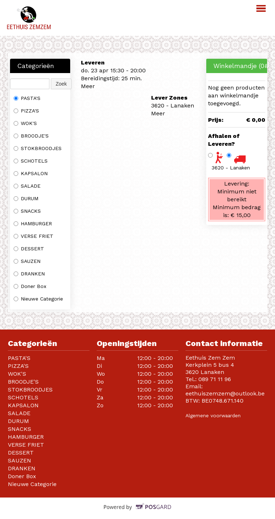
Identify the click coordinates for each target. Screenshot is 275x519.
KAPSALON (31, 173)
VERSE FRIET (33, 236)
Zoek (61, 84)
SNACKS (27, 211)
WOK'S (25, 123)
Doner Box (31, 286)
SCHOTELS (31, 161)
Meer (88, 86)
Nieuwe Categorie (38, 299)
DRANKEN (29, 274)
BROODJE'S (31, 136)
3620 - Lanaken (231, 167)
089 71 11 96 (214, 379)
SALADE (27, 186)
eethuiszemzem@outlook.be (225, 393)
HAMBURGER (33, 223)
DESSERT (29, 248)
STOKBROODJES (38, 148)
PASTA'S (27, 98)
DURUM (26, 198)
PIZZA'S (26, 111)
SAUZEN (27, 261)
